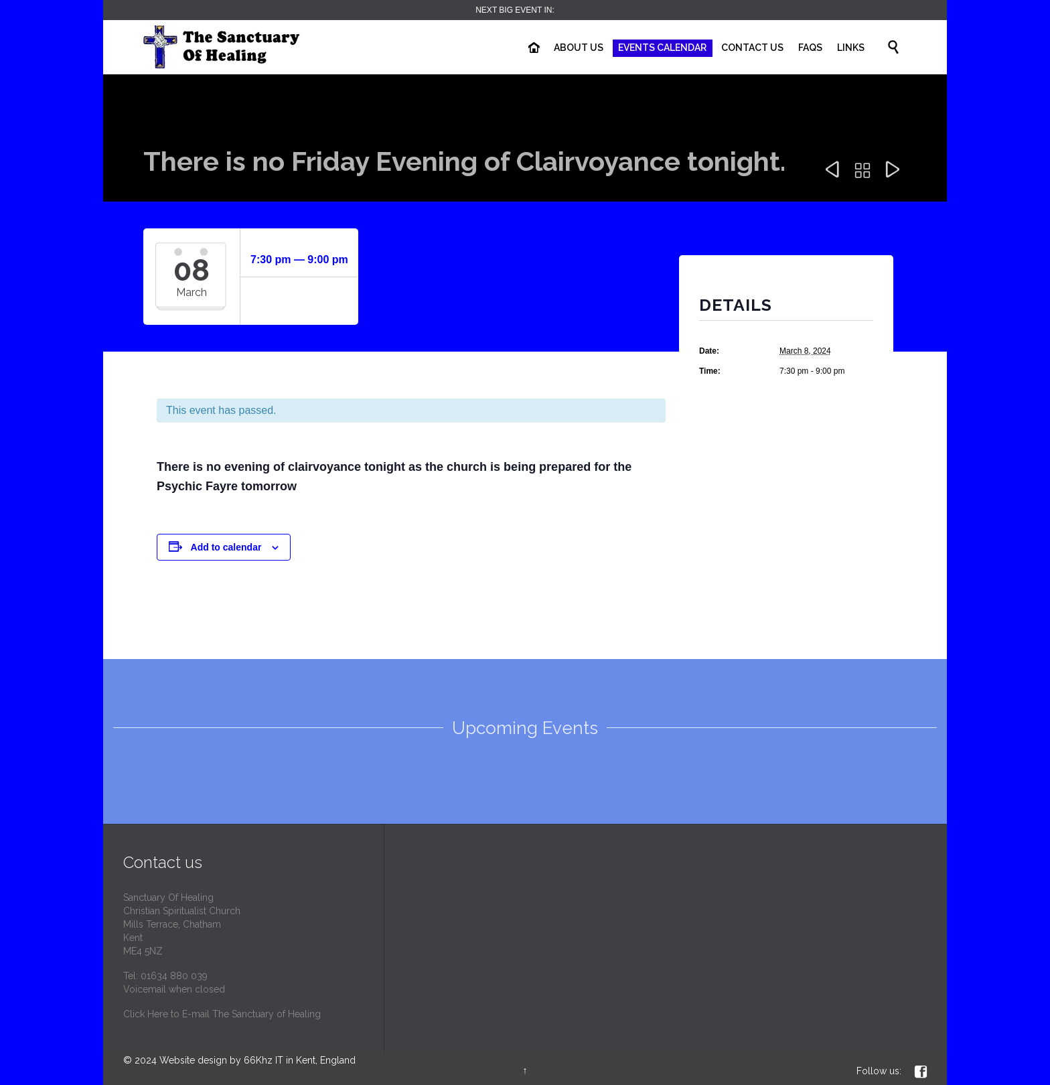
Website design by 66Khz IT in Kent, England (257, 1060)
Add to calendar (226, 547)
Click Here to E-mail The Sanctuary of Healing (222, 1014)
